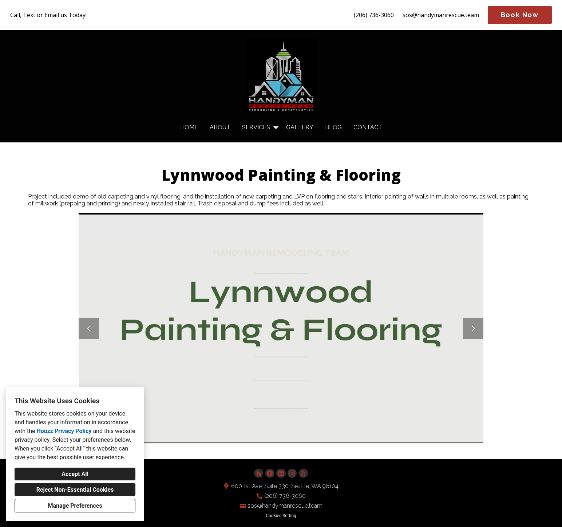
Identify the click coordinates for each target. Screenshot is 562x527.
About (220, 127)
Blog (333, 127)
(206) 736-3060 (374, 15)
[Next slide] (473, 328)
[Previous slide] (89, 328)
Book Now (520, 15)
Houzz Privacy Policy (63, 431)
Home (189, 127)
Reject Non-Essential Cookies (75, 489)
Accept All (75, 474)
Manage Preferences (75, 505)
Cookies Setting (281, 515)
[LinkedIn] (280, 473)
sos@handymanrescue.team (441, 15)
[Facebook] (269, 473)
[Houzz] (258, 473)
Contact (367, 127)
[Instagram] (292, 473)
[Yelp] (303, 473)
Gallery (299, 127)
